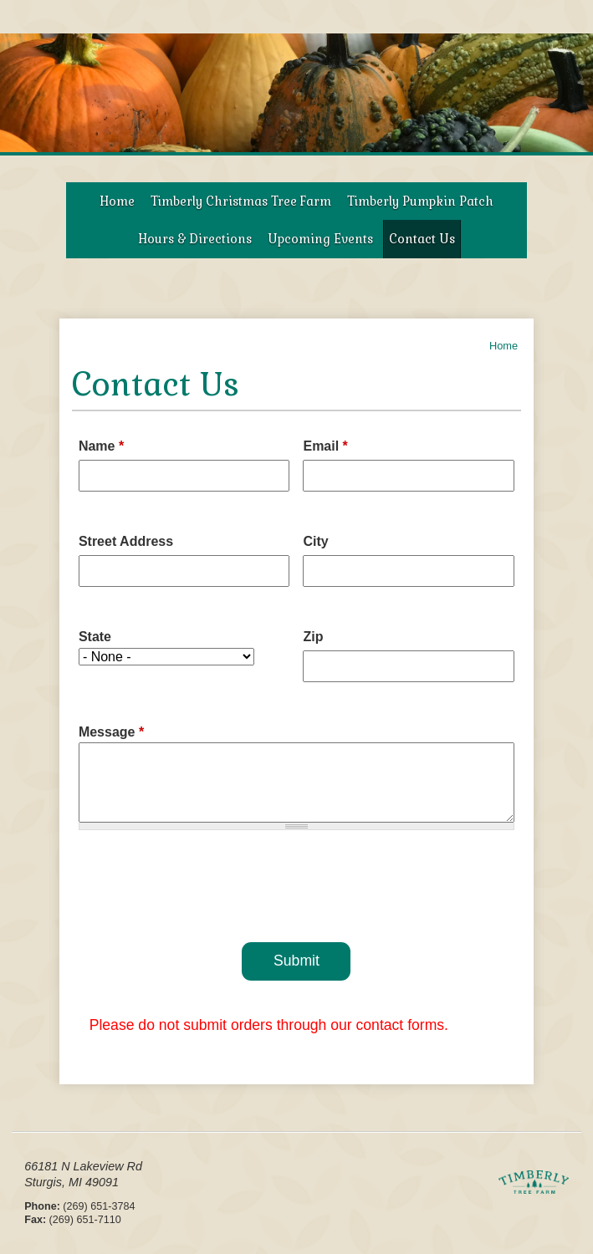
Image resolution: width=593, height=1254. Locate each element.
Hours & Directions (195, 239)
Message (111, 732)
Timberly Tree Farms (533, 1192)
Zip (313, 637)
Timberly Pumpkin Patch (420, 201)
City (315, 541)
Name (101, 446)
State (95, 637)
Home (117, 201)
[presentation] (296, 882)
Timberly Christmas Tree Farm (241, 201)
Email (325, 446)
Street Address (126, 541)
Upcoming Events (320, 239)
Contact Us (422, 239)
